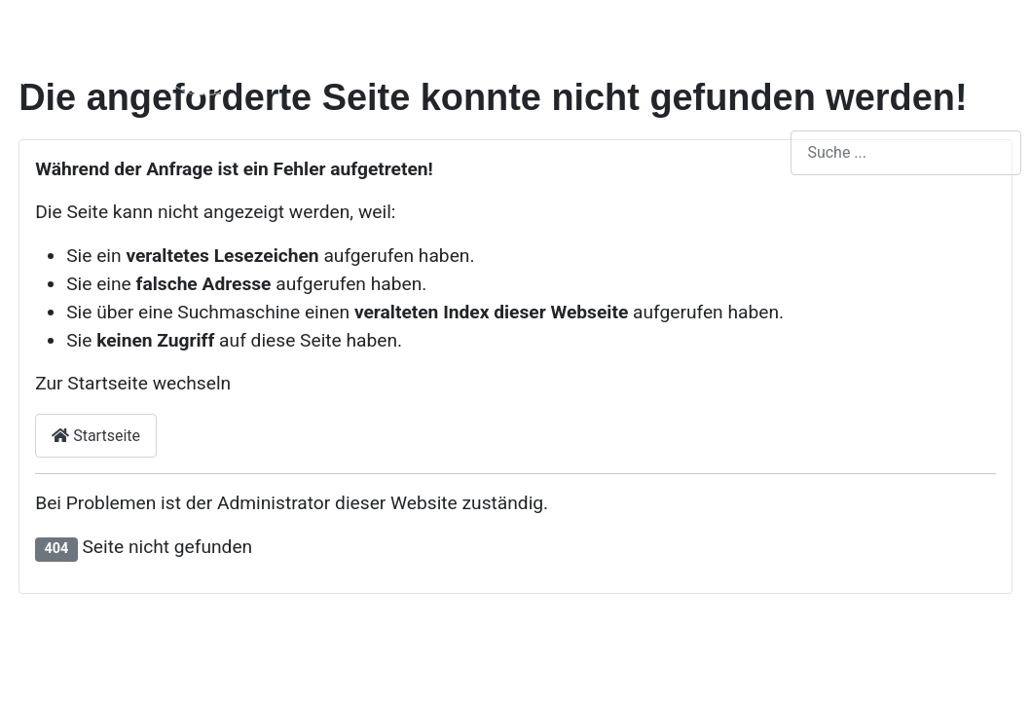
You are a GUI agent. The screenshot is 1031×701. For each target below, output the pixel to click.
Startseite (96, 435)
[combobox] (906, 152)
